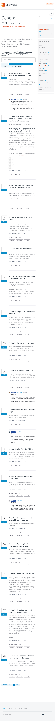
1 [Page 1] (9, 684)
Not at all (12, 94)
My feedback (18, 66)
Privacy (25, 708)
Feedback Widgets (21, 88)
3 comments (12, 640)
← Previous (5, 684)
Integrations (42, 70)
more (22, 155)
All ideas (41, 45)
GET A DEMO (49, 3)
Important (20, 94)
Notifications (42, 73)
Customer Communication (45, 54)
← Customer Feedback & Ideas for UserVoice (13, 26)
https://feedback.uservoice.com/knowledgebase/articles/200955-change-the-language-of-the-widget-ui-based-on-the (22, 130)
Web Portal (41, 89)
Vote (4, 78)
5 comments (12, 355)
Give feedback (43, 26)
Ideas (40, 68)
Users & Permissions (44, 87)
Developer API (42, 63)
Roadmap (41, 80)
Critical (27, 94)
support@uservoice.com (16, 109)
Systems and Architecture (45, 82)
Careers (15, 708)
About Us (10, 708)
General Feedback (43, 29)
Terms (20, 708)
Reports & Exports (43, 78)
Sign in (4, 708)
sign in (52, 18)
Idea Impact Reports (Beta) (45, 34)
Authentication (42, 50)
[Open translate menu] (51, 13)
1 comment (11, 381)
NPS (40, 75)
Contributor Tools (43, 52)
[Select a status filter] (8, 66)
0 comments (12, 88)
